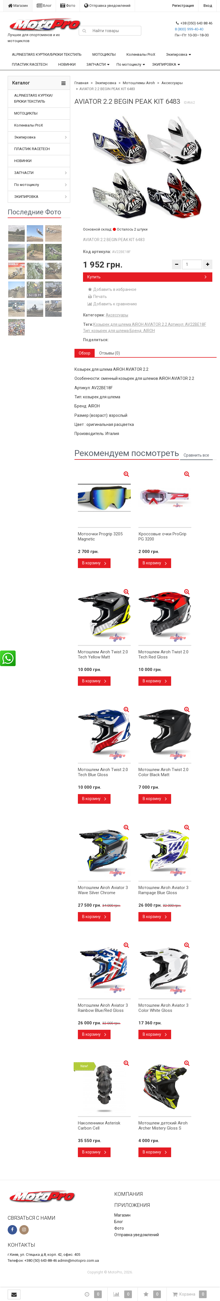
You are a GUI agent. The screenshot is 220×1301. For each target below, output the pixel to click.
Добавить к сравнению (112, 304)
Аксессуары (172, 83)
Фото (67, 5)
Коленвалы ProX (140, 54)
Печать (97, 296)
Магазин (18, 5)
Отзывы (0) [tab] (109, 353)
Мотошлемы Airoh (139, 83)
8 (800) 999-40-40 (189, 29)
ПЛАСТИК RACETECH (29, 64)
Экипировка (176, 54)
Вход (208, 5)
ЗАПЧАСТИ (96, 64)
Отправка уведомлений (107, 5)
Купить (147, 277)
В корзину (94, 563)
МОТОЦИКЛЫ (104, 54)
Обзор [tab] (84, 353)
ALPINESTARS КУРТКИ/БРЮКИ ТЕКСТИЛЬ (47, 54)
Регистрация (183, 5)
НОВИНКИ (67, 64)
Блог (44, 5)
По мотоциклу (129, 64)
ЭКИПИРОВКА (164, 64)
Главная (81, 83)
